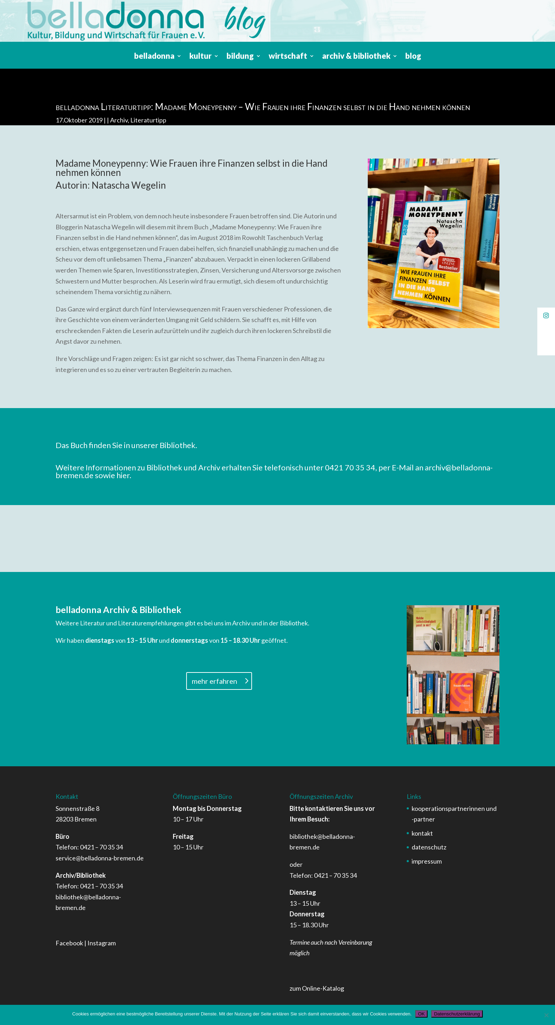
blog (413, 57)
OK (421, 1014)
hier (123, 475)
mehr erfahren (214, 681)
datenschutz (429, 847)
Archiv (119, 120)
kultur (200, 57)
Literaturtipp (148, 120)
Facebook (69, 943)
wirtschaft (288, 57)
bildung (240, 57)
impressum (427, 861)
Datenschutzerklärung (457, 1014)
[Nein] (546, 1015)
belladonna (154, 57)
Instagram (101, 943)
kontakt (422, 833)
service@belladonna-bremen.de (100, 858)
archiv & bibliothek (356, 57)
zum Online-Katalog (317, 988)
